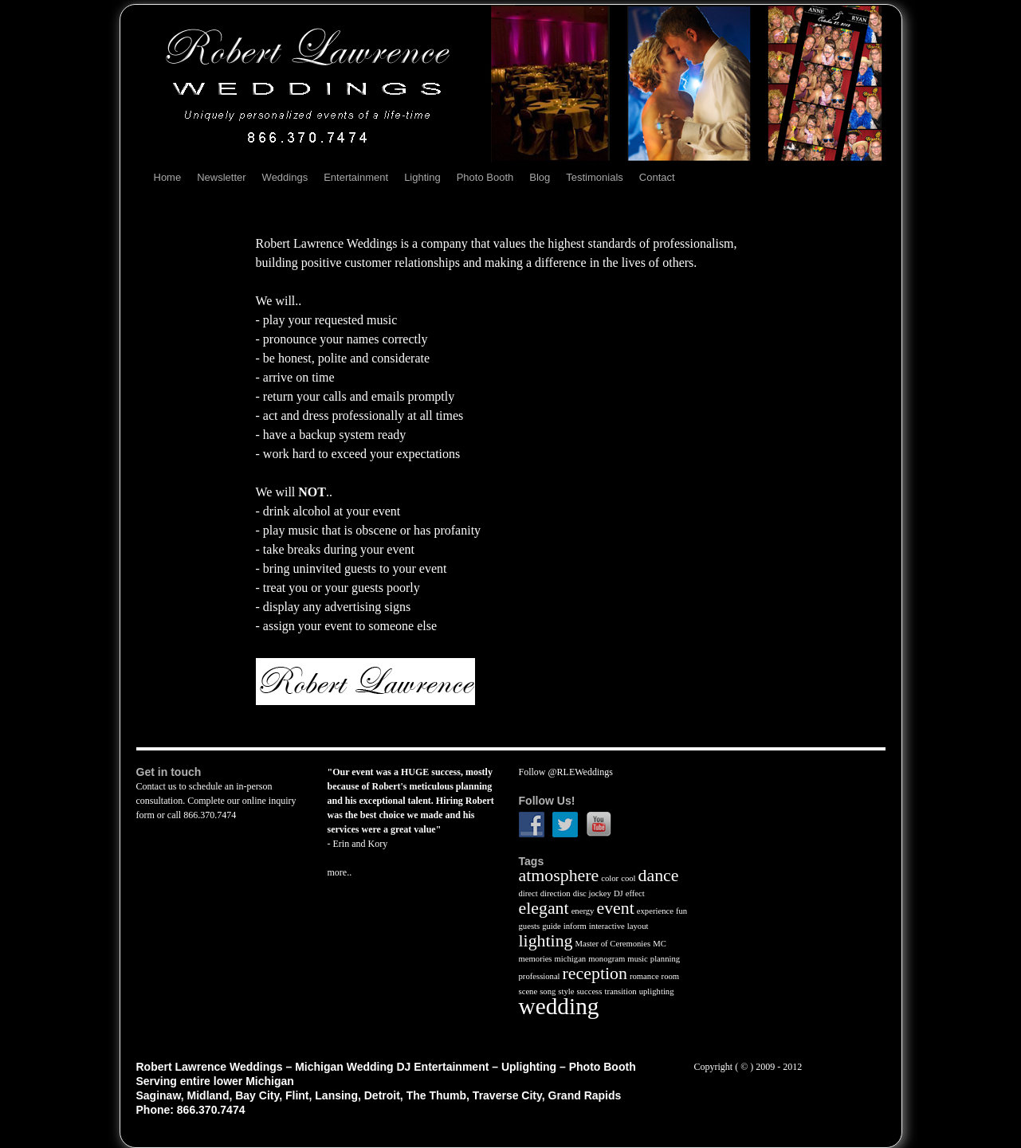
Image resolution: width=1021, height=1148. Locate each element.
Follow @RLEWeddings (566, 772)
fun (681, 911)
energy (583, 911)
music (637, 958)
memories (535, 958)
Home (168, 177)
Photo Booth (485, 177)
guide (551, 926)
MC (659, 943)
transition (620, 991)
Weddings (285, 177)
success (589, 991)
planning (665, 958)
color (609, 878)
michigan (571, 958)
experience (655, 911)
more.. (340, 872)
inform (575, 926)
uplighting (656, 991)
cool (628, 878)
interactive (607, 926)
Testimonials (594, 177)
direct (528, 893)
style (566, 991)
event (615, 908)
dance (658, 875)
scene (528, 991)
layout (638, 926)
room (671, 976)
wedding (559, 1006)
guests (529, 926)
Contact (657, 177)
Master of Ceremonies (613, 943)
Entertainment (356, 177)
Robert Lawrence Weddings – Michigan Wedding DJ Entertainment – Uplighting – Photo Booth (386, 1066)
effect (635, 893)
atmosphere (559, 875)
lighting (546, 940)
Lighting (422, 177)
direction (555, 893)
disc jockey (592, 893)
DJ (618, 893)
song (548, 991)
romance (644, 976)
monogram (606, 958)
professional (539, 976)
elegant (544, 908)
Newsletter (221, 177)
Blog (539, 177)
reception (595, 973)
